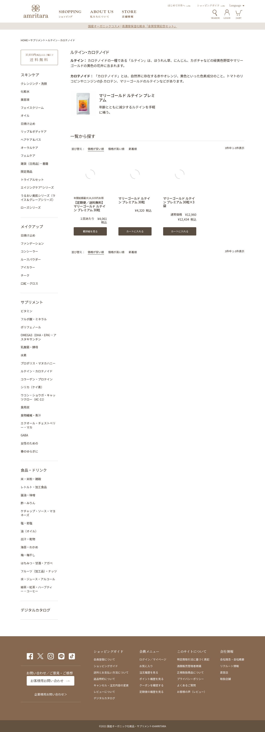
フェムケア (28, 155)
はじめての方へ (176, 5)
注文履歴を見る (148, 672)
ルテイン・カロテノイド (37, 371)
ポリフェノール (31, 327)
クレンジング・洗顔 (34, 83)
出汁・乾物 (28, 539)
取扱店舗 (225, 679)
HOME (24, 40)
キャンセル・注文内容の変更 (111, 685)
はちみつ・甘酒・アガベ (37, 563)
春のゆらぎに (29, 451)
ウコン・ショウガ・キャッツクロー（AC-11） (38, 397)
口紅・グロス (29, 283)
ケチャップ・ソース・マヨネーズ (38, 513)
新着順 (133, 149)
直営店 (224, 672)
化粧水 (25, 91)
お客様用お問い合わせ (47, 680)
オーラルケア (29, 148)
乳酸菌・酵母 (29, 347)
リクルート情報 (229, 666)
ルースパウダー (31, 259)
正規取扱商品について (190, 672)
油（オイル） (29, 531)
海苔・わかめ (29, 547)
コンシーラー (29, 251)
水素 (23, 355)
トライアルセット (32, 179)
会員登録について (104, 659)
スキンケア (30, 74)
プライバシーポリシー (190, 679)
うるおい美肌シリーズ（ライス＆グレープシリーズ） (38, 197)
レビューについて (104, 692)
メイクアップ (32, 226)
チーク (25, 275)
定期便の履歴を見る (151, 692)
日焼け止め (28, 123)
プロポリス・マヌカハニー (38, 363)
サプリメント (37, 40)
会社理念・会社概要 (232, 659)
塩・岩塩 (26, 523)
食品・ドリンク (34, 470)
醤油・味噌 (28, 495)
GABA (24, 435)
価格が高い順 (116, 149)
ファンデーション (32, 243)
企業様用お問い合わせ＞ (50, 694)
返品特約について (104, 679)
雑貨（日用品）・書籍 (34, 163)
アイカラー (28, 267)
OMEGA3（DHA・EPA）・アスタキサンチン (38, 337)
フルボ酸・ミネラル (34, 319)
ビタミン (26, 311)
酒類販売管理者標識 (189, 666)
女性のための (29, 443)
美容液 (25, 99)
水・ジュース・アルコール (38, 579)
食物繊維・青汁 (31, 415)
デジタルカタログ (35, 610)
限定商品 (26, 171)
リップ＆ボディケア (34, 131)
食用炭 (25, 407)
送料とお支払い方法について (111, 672)
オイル (25, 115)
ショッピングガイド (208, 5)
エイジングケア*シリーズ (37, 187)
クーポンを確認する (151, 685)
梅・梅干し (28, 555)
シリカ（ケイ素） (32, 387)
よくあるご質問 (186, 685)
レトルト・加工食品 (34, 487)
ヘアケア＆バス (31, 139)
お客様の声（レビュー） (192, 692)
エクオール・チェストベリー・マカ (38, 425)
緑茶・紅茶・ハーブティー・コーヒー (36, 589)
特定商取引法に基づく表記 (193, 659)
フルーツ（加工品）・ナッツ (39, 571)
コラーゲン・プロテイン (37, 379)
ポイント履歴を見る (151, 679)
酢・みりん (28, 503)
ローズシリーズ (31, 207)
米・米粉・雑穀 (31, 479)
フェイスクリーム (32, 108)
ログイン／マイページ (152, 659)
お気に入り (146, 666)
